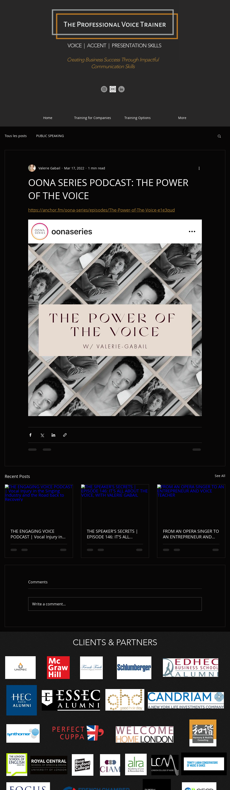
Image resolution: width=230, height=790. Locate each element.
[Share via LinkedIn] (53, 435)
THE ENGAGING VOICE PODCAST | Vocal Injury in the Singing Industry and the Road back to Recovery (38, 534)
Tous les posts (16, 136)
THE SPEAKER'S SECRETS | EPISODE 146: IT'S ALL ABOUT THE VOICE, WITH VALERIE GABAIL (112, 534)
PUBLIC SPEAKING (50, 136)
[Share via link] (65, 435)
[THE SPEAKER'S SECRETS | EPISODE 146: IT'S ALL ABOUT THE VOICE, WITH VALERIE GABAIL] (115, 503)
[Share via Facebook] (30, 435)
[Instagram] (104, 89)
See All (220, 475)
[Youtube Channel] (113, 89)
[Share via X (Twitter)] (42, 435)
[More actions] (199, 168)
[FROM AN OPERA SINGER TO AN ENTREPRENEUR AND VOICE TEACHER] (191, 503)
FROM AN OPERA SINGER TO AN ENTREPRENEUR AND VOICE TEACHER (191, 534)
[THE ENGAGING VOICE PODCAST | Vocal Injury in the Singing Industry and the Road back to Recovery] (39, 503)
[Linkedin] (121, 89)
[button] (137, 117)
